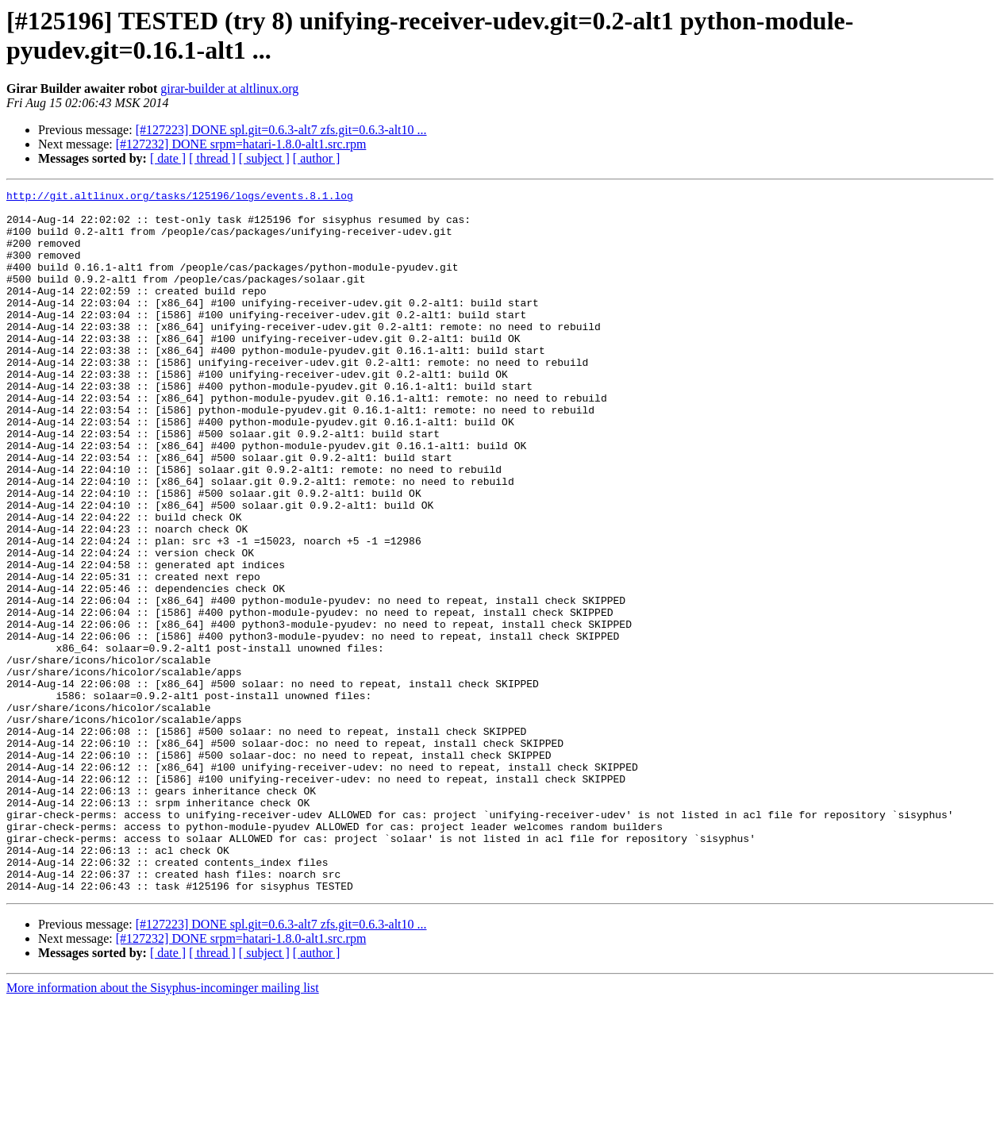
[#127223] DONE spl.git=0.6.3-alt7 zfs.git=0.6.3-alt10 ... (281, 130)
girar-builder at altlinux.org (229, 88)
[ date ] (168, 158)
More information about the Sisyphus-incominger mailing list (162, 1128)
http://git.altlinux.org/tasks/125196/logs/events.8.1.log (179, 197)
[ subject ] (264, 158)
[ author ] (316, 158)
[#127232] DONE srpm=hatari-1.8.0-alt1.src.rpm (241, 144)
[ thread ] (212, 158)
